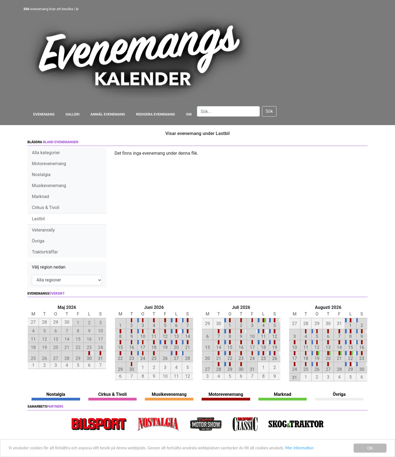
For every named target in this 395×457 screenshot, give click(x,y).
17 (142, 347)
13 (176, 336)
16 (131, 347)
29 (120, 369)
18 (153, 347)
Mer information (330, 449)
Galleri (73, 114)
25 (153, 358)
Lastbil (38, 218)
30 (89, 358)
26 (165, 358)
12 (165, 336)
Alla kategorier (46, 152)
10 (142, 336)
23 (131, 358)
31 (100, 358)
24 (142, 358)
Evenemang (44, 114)
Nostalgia (41, 174)
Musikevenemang (49, 185)
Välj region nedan (49, 267)
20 (176, 347)
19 (165, 347)
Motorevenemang (49, 163)
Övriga (38, 241)
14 (187, 336)
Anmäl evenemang (108, 114)
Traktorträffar (45, 252)
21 (187, 347)
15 (120, 347)
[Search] (228, 111)
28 (187, 358)
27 (176, 358)
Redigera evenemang (155, 114)
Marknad (40, 196)
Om (188, 114)
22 (120, 358)
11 (153, 336)
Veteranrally (43, 230)
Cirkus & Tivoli (45, 207)
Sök (269, 111)
